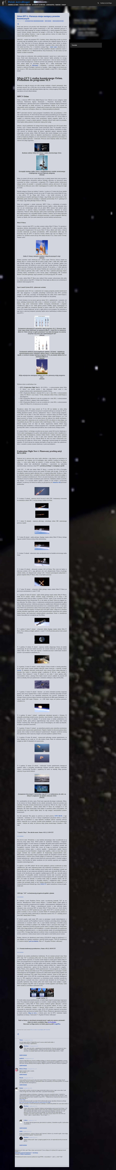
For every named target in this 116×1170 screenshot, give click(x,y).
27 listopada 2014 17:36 (28, 1040)
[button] (18, 24)
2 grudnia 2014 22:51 (33, 1137)
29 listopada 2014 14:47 (32, 1068)
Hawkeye (26, 1046)
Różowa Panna (23, 1068)
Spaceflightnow (41, 1029)
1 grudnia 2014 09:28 (28, 1088)
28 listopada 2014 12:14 (29, 1058)
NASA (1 (31, 1029)
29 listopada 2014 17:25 (28, 1077)
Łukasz (21, 1088)
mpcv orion (48, 21)
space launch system (58, 21)
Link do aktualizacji (20, 836)
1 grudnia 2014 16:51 (33, 1106)
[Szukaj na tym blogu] (107, 3)
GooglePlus (57, 1024)
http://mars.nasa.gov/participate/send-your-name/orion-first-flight (34, 1102)
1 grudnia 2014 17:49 (32, 1120)
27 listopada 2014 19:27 (33, 1046)
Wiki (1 (36, 1029)
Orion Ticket (22, 1099)
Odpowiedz (23, 1055)
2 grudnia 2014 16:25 (27, 1131)
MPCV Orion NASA (47, 1029)
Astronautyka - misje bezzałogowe (34, 21)
